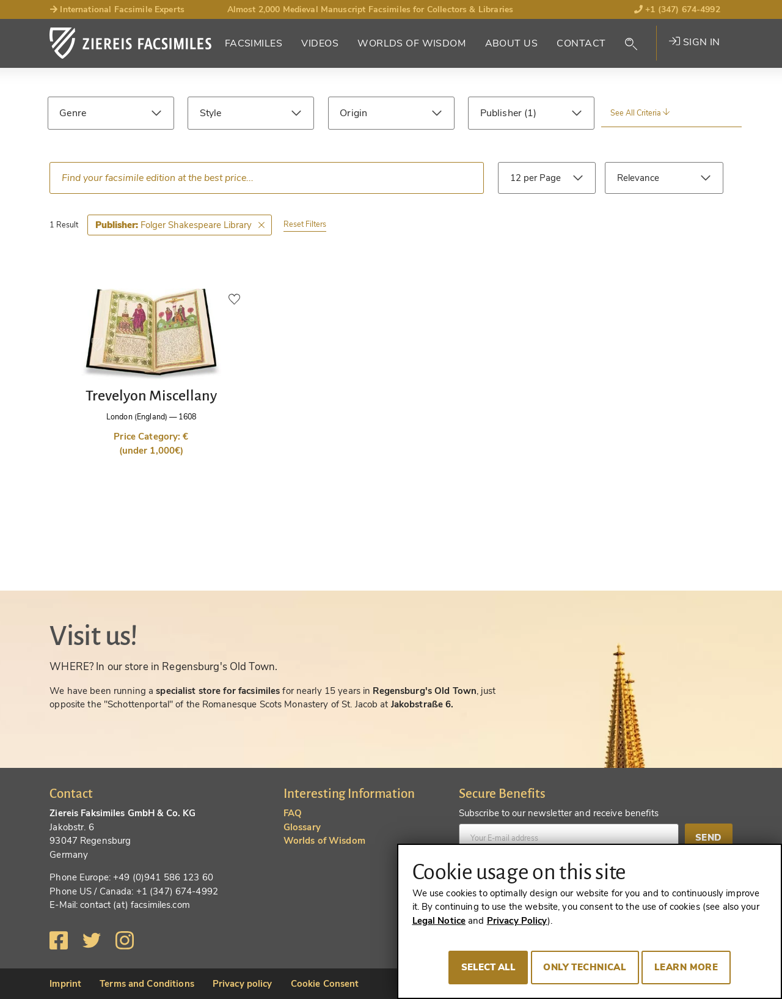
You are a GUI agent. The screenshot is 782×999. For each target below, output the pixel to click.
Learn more (686, 967)
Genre (72, 113)
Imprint (65, 984)
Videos (319, 43)
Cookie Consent (325, 984)
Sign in (694, 42)
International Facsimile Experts (117, 9)
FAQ (292, 813)
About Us (511, 43)
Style (211, 113)
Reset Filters (304, 224)
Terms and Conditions (147, 984)
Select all (488, 967)
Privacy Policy (517, 921)
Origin (353, 113)
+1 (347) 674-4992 (677, 9)
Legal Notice (439, 921)
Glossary (302, 827)
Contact (581, 43)
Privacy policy (242, 984)
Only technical (584, 967)
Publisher (502, 113)
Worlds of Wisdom (411, 43)
